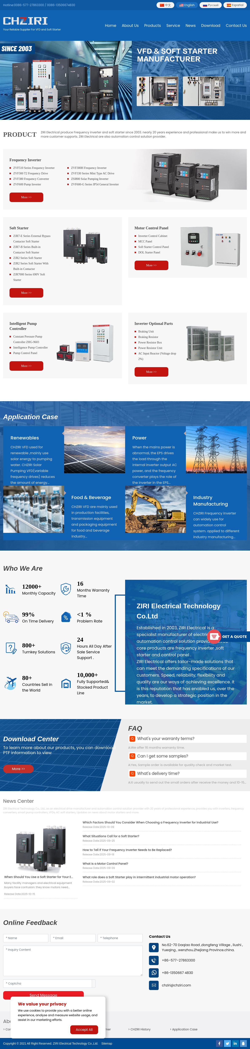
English (187, 5)
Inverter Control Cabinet (153, 236)
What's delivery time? (158, 773)
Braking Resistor (148, 337)
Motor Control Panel (151, 228)
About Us (130, 25)
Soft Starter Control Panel (153, 247)
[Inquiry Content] (73, 961)
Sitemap (106, 1043)
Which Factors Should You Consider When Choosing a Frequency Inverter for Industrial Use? (150, 822)
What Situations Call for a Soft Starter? (111, 836)
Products (152, 25)
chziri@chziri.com (176, 985)
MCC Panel (145, 241)
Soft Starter (18, 228)
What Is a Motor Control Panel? (105, 864)
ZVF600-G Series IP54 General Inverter (95, 184)
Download (210, 25)
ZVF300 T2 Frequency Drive (30, 173)
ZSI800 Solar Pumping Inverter (89, 179)
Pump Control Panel (25, 353)
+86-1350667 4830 (177, 972)
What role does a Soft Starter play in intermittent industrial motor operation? (139, 877)
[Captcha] (47, 983)
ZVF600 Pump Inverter (27, 184)
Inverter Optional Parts (154, 323)
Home (110, 25)
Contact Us (236, 25)
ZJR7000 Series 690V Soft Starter (29, 277)
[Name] (25, 938)
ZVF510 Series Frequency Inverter (34, 168)
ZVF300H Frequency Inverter (89, 168)
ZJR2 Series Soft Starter (27, 258)
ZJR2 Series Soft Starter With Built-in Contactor (30, 266)
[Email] (73, 938)
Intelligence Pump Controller (30, 347)
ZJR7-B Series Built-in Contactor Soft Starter (27, 249)
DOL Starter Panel (149, 252)
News (191, 25)
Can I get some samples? (162, 756)
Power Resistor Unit (150, 348)
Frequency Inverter (25, 160)
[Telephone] (120, 938)
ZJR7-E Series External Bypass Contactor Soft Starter (31, 238)
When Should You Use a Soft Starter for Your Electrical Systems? (51, 877)
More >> (26, 197)
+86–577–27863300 (178, 960)
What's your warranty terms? (166, 738)
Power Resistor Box (150, 342)
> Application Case (183, 1029)
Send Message (43, 995)
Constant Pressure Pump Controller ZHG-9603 (27, 339)
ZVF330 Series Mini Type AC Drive (92, 173)
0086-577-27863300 (29, 5)
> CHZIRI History (139, 1029)
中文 (165, 5)
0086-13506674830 (61, 5)
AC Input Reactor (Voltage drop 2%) (157, 356)
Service (173, 25)
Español (235, 5)
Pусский (210, 5)
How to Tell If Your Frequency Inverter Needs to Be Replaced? (127, 850)
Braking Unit (146, 331)
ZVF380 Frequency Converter (31, 179)
